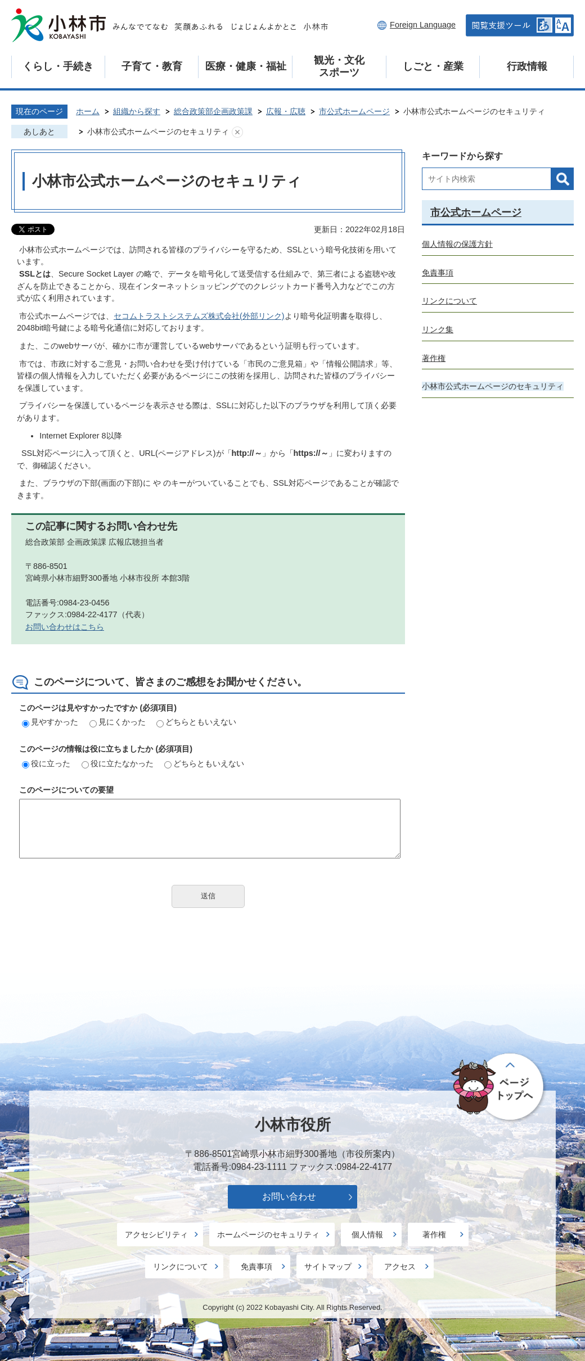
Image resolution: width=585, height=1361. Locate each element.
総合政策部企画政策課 (213, 111)
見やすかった (50, 721)
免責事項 (437, 272)
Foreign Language (423, 24)
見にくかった (117, 721)
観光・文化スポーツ (339, 66)
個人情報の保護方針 (457, 243)
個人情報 (367, 1234)
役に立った (46, 763)
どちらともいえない (196, 721)
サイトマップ (328, 1266)
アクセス (400, 1266)
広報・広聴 (285, 111)
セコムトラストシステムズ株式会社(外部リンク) (199, 315)
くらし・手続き (57, 66)
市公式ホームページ (354, 111)
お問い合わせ (289, 1196)
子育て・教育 (152, 66)
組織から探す (136, 111)
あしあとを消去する (237, 132)
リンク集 (437, 329)
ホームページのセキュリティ (268, 1234)
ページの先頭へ (499, 1087)
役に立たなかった (118, 763)
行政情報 (527, 66)
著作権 (434, 358)
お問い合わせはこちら (64, 626)
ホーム (88, 111)
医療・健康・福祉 (245, 66)
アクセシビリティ (156, 1234)
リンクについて (449, 300)
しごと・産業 (433, 66)
